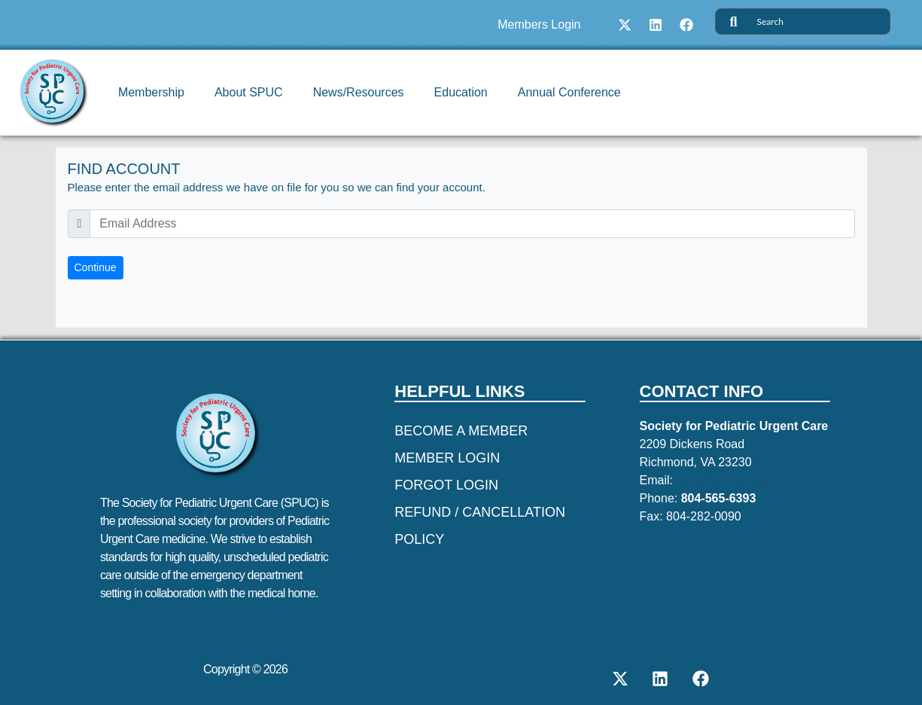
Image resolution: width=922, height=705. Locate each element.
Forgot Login (446, 485)
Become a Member (461, 430)
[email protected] (724, 480)
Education (461, 92)
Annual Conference (569, 92)
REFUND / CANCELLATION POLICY (479, 526)
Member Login (447, 457)
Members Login (539, 24)
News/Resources (358, 92)
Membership (151, 92)
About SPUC (249, 92)
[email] (472, 223)
